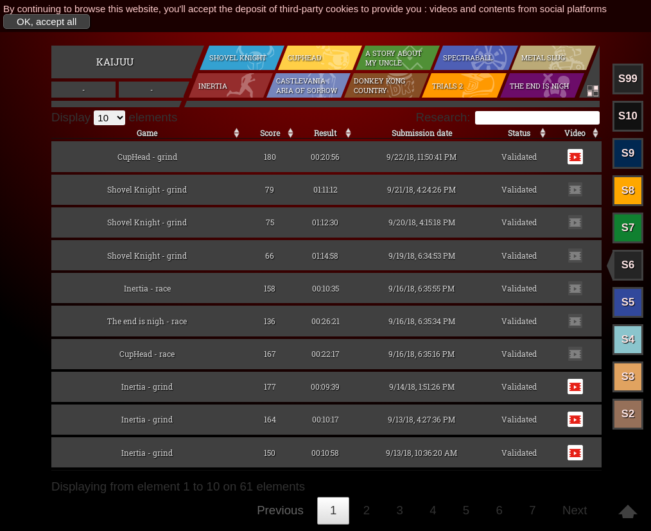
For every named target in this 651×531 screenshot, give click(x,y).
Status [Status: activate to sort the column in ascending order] (519, 133)
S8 (628, 190)
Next (574, 510)
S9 (628, 153)
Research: (508, 117)
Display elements (114, 117)
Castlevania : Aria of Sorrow (306, 85)
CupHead (305, 57)
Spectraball (467, 57)
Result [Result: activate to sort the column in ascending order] (325, 133)
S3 (628, 376)
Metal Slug (543, 57)
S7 (628, 228)
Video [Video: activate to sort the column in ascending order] (575, 133)
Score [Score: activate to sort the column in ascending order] (270, 133)
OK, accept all (46, 21)
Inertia (212, 86)
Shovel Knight (237, 57)
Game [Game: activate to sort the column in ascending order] (147, 133)
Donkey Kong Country (379, 85)
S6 (628, 265)
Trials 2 (447, 86)
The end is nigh (539, 86)
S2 (628, 414)
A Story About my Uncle (393, 57)
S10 (628, 116)
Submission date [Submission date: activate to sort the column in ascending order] (422, 133)
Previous (280, 510)
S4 (628, 339)
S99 (628, 79)
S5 (628, 302)
